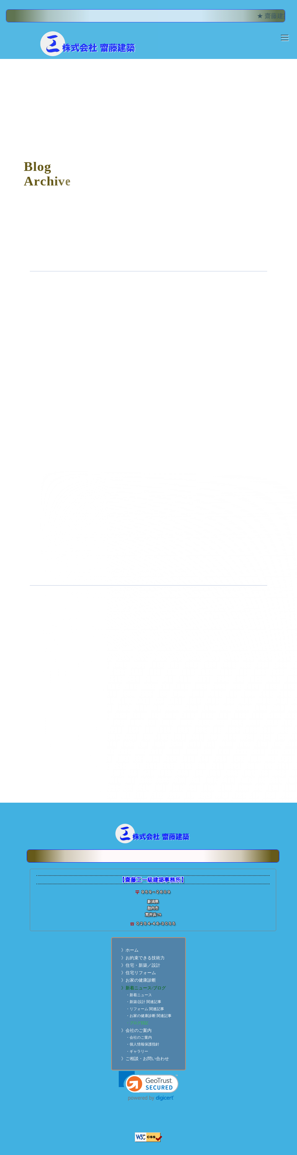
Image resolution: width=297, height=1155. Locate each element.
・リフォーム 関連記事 (145, 1009)
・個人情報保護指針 (142, 1044)
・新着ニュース (139, 995)
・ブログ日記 (137, 1023)
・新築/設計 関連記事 (143, 1002)
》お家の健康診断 (138, 980)
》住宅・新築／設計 (140, 965)
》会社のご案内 (136, 1030)
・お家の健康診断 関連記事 (148, 1016)
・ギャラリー (137, 1052)
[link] (148, 1086)
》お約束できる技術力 (143, 958)
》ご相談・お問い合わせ (145, 1058)
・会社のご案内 (139, 1038)
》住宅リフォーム (138, 972)
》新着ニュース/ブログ (143, 988)
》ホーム (130, 950)
